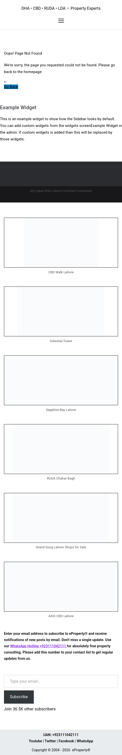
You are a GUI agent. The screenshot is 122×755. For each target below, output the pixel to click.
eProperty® (81, 750)
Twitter (50, 741)
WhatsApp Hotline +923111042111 (38, 646)
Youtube (35, 741)
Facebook (66, 741)
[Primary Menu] (61, 20)
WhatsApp (85, 741)
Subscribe (19, 696)
